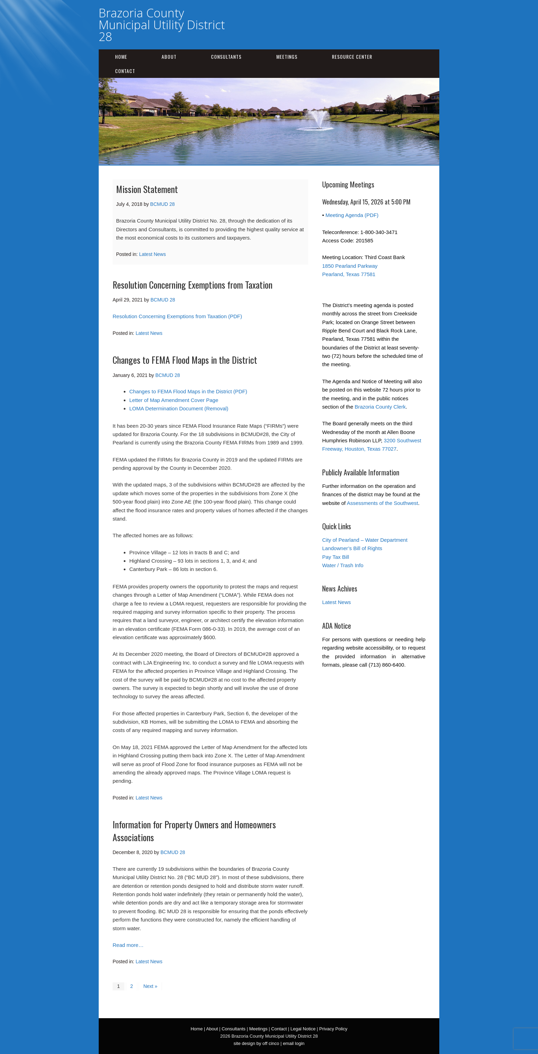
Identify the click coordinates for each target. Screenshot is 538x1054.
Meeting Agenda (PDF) (351, 215)
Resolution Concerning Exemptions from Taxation (192, 284)
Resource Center (352, 56)
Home (121, 56)
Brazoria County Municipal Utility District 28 (162, 25)
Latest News (152, 254)
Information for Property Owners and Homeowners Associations (194, 831)
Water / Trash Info (343, 565)
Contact (125, 70)
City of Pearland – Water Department (364, 540)
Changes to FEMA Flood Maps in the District (185, 360)
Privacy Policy (333, 1028)
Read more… (128, 945)
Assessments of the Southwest (382, 503)
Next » (150, 986)
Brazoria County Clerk (380, 407)
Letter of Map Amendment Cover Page (173, 400)
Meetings (286, 56)
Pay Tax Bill (335, 557)
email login (293, 1043)
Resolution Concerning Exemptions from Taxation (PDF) (177, 316)
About (169, 56)
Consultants (226, 56)
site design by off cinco (256, 1043)
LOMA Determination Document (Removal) (178, 408)
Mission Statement (147, 189)
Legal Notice (303, 1028)
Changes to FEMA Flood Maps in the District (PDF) (188, 391)
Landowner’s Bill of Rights (352, 548)
